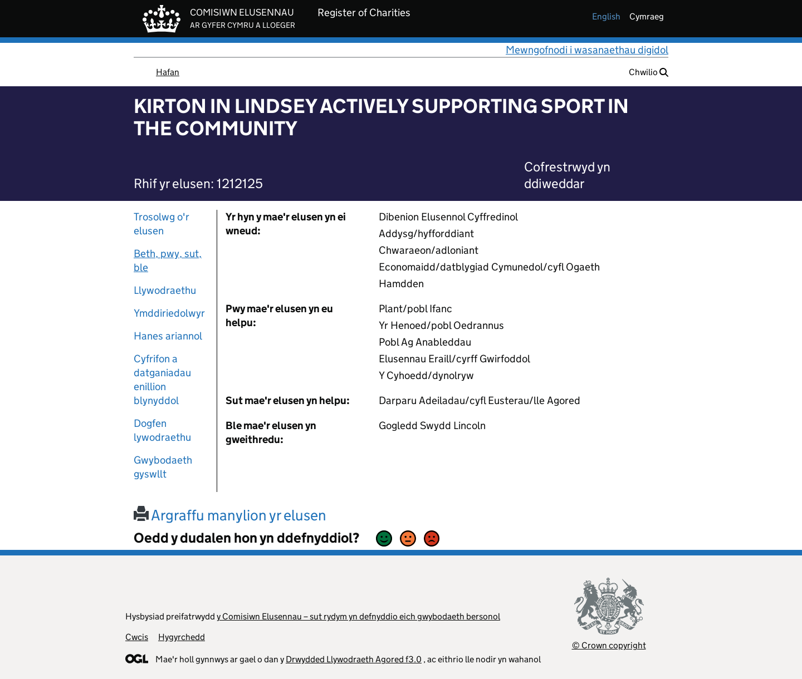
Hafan (167, 72)
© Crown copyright (609, 645)
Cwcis (136, 637)
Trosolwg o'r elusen (161, 223)
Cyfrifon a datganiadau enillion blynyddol (162, 379)
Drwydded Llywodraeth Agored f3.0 (354, 659)
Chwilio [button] (648, 72)
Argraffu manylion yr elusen (230, 515)
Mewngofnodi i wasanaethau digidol (587, 49)
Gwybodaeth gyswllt (163, 467)
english (606, 16)
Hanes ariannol (168, 335)
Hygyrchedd (181, 637)
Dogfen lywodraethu (162, 430)
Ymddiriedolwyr (169, 313)
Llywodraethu (165, 290)
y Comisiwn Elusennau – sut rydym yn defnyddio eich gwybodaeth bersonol (358, 616)
